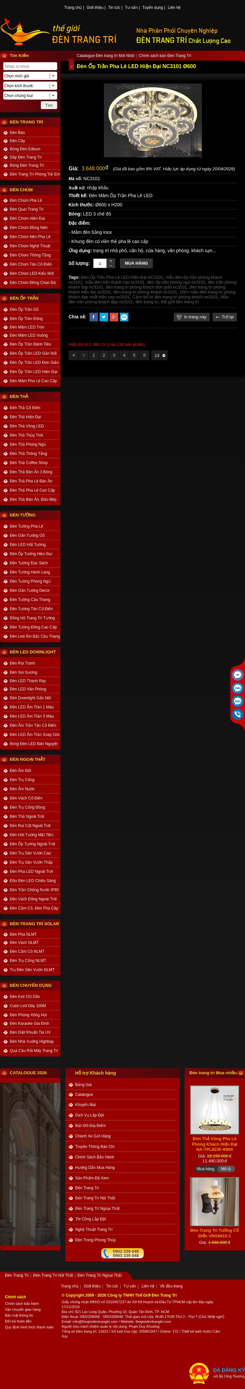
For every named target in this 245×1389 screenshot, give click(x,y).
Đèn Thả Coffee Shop (29, 462)
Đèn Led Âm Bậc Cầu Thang (35, 636)
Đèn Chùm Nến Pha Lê (30, 237)
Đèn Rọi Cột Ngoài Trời (30, 825)
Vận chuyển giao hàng (23, 1309)
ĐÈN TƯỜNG (23, 515)
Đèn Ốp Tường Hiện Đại (31, 554)
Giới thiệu (95, 8)
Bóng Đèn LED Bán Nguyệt (33, 743)
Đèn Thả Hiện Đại (25, 417)
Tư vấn (131, 8)
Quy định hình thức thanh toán (29, 1327)
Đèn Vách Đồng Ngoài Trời (33, 899)
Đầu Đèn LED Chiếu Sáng (33, 880)
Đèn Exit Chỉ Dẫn (25, 996)
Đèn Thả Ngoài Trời (27, 816)
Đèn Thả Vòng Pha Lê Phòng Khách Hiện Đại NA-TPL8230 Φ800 (214, 1151)
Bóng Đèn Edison (25, 149)
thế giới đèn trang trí (180, 301)
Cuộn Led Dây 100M (28, 1006)
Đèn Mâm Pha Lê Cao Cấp (33, 381)
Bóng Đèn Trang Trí (27, 165)
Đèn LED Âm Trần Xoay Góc (35, 734)
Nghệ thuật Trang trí (94, 1229)
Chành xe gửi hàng (93, 1136)
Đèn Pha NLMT (23, 934)
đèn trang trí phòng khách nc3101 (145, 292)
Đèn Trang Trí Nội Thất (95, 1198)
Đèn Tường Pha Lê (26, 526)
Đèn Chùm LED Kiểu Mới (32, 273)
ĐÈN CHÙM (21, 189)
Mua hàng (136, 263)
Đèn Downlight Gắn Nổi (30, 698)
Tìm (49, 105)
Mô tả (226, 1083)
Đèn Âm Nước (22, 789)
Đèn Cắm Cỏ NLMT (27, 951)
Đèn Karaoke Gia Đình (29, 1023)
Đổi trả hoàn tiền (18, 1321)
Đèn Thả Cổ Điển (25, 407)
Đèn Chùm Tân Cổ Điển (31, 264)
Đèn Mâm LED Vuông (29, 335)
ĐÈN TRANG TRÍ (84, 40)
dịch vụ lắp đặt (89, 1115)
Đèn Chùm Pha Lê (26, 200)
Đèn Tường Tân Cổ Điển (31, 609)
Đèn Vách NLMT (24, 942)
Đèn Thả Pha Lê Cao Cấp (32, 490)
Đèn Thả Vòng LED (27, 426)
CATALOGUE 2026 (28, 1072)
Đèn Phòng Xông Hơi (28, 1015)
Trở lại (225, 316)
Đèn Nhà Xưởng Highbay (32, 1041)
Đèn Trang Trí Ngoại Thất (97, 1208)
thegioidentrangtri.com (153, 1321)
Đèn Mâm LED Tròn (27, 327)
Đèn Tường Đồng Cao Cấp (33, 627)
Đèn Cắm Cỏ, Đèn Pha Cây (34, 908)
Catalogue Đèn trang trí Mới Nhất (106, 56)
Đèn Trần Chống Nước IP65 (34, 890)
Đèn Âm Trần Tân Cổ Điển (33, 725)
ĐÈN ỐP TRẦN (24, 298)
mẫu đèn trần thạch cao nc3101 (114, 282)
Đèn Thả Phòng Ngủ (28, 444)
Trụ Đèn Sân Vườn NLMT (32, 969)
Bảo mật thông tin (19, 1315)
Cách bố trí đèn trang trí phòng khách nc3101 (175, 296)
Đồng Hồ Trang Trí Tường (32, 618)
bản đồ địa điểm (90, 1125)
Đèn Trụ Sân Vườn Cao (30, 853)
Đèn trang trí (86, 1331)
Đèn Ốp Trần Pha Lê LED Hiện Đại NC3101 (122, 277)
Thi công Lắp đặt (90, 1219)
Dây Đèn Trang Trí (26, 157)
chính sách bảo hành (94, 1157)
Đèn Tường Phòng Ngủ (30, 581)
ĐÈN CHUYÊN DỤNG (31, 985)
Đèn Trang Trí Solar (34, 923)
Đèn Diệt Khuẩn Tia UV (30, 1032)
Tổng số (68, 1331)
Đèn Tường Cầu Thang (30, 599)
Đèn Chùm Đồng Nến (28, 227)
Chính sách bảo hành (22, 1303)
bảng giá (83, 1084)
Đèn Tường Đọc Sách (29, 563)
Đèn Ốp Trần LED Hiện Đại (33, 371)
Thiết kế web (191, 1331)
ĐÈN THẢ (19, 396)
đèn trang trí (147, 301)
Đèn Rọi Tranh (22, 663)
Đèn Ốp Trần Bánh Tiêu (30, 344)
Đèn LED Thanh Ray (28, 681)
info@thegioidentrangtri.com (95, 1321)
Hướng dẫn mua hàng (95, 1167)
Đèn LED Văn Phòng (28, 689)
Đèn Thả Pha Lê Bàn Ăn (31, 481)
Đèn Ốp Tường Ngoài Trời (32, 844)
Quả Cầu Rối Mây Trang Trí (34, 1050)
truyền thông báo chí (95, 1146)
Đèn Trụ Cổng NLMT (28, 960)
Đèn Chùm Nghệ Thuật (30, 246)
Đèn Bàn (17, 132)
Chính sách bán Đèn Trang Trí (165, 56)
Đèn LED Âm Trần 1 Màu (32, 707)
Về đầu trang (171, 1286)
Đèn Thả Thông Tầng (28, 453)
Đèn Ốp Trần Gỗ (24, 309)
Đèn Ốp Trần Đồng (26, 318)
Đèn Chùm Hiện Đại (27, 218)
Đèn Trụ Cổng (22, 780)
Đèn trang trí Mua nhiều (213, 1072)
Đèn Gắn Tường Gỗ (27, 535)
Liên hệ (174, 8)
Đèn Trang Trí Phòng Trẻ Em (35, 174)
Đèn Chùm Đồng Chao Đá (33, 282)
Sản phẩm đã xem (92, 1178)
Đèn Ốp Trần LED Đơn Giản (34, 362)
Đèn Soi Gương (23, 672)
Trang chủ (73, 8)
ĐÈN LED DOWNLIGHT (33, 651)
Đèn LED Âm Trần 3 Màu (32, 716)
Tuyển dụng (152, 8)
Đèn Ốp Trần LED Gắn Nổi (33, 353)
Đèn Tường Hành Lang (30, 572)
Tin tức (114, 8)
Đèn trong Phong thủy (95, 1240)
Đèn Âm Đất (20, 770)
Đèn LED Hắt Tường (28, 544)
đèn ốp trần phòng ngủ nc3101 (176, 282)
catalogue (84, 1094)
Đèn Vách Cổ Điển (26, 798)
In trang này (191, 316)
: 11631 (102, 1331)
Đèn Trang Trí (87, 1188)
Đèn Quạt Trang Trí (26, 209)
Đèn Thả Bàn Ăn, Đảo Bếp (33, 499)
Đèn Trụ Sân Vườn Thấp (31, 862)
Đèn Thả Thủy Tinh (26, 435)
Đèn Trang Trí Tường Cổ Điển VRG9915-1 (214, 1240)
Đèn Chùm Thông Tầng (30, 255)
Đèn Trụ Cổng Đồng (27, 807)
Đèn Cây (17, 141)
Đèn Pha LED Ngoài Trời (31, 871)
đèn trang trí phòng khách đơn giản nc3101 (146, 287)
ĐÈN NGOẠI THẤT (27, 759)
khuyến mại (85, 1104)
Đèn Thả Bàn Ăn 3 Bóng (31, 472)
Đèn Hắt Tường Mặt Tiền (31, 835)
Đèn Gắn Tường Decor (30, 590)
